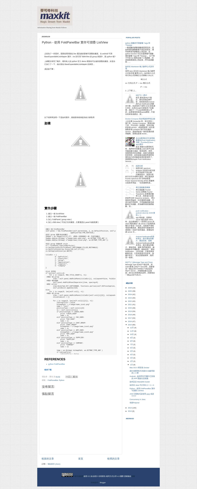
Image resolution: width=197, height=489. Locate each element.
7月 (131, 344)
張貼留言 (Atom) (54, 464)
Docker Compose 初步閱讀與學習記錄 (140, 119)
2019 (130, 311)
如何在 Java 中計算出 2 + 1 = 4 (142, 385)
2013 (130, 411)
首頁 (80, 458)
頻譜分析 (139, 166)
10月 (132, 334)
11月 (132, 331)
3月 (131, 358)
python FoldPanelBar (56, 364)
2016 (130, 321)
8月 (131, 341)
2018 (130, 315)
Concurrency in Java (137, 399)
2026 (130, 288)
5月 (131, 351)
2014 (130, 408)
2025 (130, 291)
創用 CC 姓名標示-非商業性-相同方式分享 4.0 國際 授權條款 (107, 476)
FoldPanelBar (53, 380)
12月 (132, 328)
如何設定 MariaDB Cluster (140, 382)
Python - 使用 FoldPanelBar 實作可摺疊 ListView (142, 390)
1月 (131, 365)
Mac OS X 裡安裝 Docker (139, 368)
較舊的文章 (113, 458)
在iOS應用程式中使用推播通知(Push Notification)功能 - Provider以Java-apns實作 (145, 141)
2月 (131, 361)
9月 (131, 338)
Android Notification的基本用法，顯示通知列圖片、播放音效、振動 (145, 239)
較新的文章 (48, 458)
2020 (130, 308)
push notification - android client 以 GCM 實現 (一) (145, 213)
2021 (130, 304)
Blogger (103, 483)
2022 (130, 301)
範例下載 (48, 370)
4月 (131, 355)
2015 (130, 325)
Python (61, 380)
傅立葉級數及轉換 (143, 187)
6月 (131, 348)
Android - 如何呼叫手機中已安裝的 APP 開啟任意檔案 (142, 377)
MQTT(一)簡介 (141, 95)
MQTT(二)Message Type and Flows (139, 262)
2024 (130, 294)
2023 (130, 298)
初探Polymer (135, 403)
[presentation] (150, 75)
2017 (130, 318)
